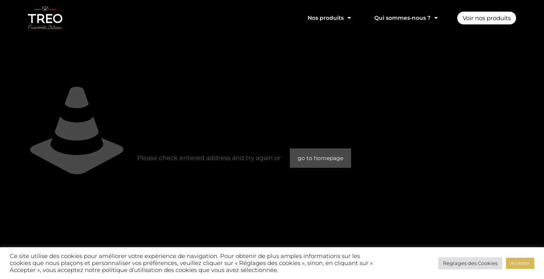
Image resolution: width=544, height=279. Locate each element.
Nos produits (324, 17)
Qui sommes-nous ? (401, 17)
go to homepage (320, 158)
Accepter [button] (520, 263)
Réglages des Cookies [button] (470, 263)
